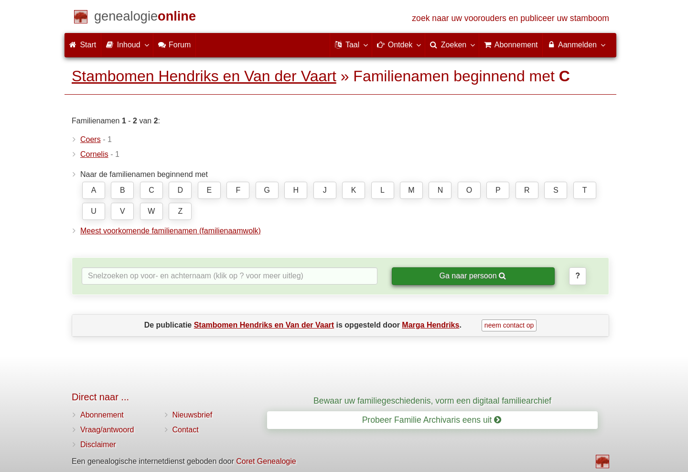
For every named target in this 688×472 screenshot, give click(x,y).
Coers (90, 139)
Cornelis (94, 154)
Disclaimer (98, 444)
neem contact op (509, 325)
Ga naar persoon (472, 276)
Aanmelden (576, 44)
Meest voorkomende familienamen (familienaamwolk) (170, 231)
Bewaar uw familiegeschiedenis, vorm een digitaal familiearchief (432, 401)
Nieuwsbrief (192, 415)
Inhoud (127, 44)
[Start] (145, 18)
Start (82, 45)
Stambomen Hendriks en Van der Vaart (204, 76)
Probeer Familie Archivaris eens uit (432, 420)
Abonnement (102, 415)
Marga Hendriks (430, 325)
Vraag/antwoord (107, 430)
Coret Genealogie (266, 461)
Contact (185, 430)
